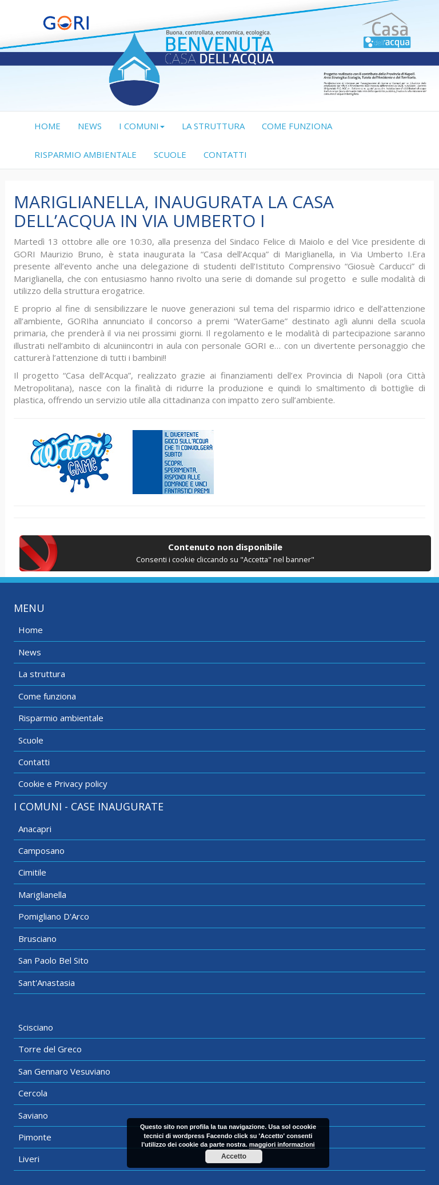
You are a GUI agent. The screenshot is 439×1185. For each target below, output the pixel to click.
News (29, 652)
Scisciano (35, 1027)
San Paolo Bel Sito (53, 960)
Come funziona (47, 696)
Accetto (233, 1156)
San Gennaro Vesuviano (64, 1071)
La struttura (41, 673)
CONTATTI (225, 154)
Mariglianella (42, 894)
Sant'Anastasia (46, 982)
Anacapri (34, 828)
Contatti (34, 762)
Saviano (33, 1115)
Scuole (30, 740)
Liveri (28, 1158)
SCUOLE (170, 154)
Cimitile (32, 872)
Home (30, 629)
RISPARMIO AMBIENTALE (85, 154)
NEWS (90, 126)
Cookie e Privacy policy (62, 783)
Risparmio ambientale (60, 717)
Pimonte (34, 1137)
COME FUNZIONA (297, 126)
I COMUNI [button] (142, 126)
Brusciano (37, 938)
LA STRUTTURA (213, 126)
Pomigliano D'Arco (53, 916)
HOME (51, 126)
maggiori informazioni (282, 1144)
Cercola (32, 1093)
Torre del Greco (50, 1049)
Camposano (41, 850)
